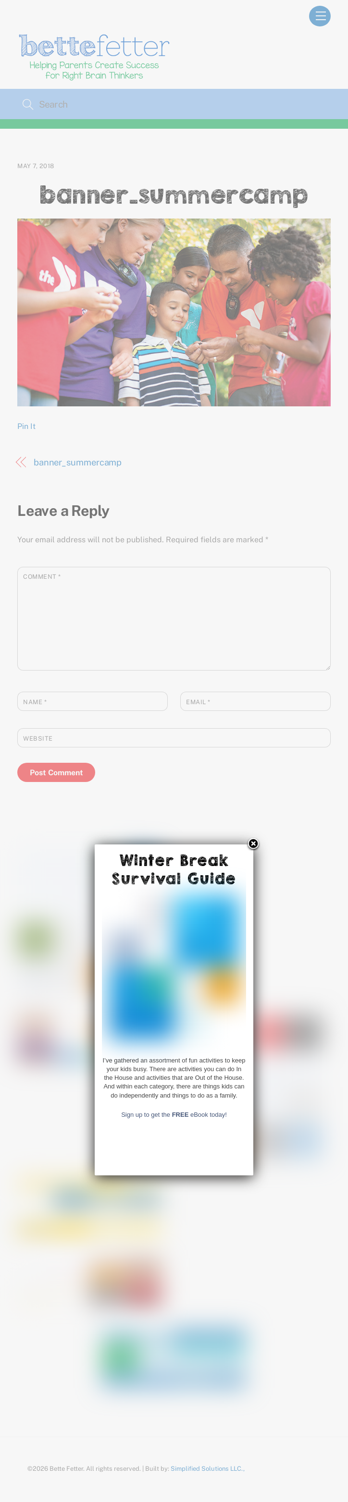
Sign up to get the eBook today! (174, 1410)
